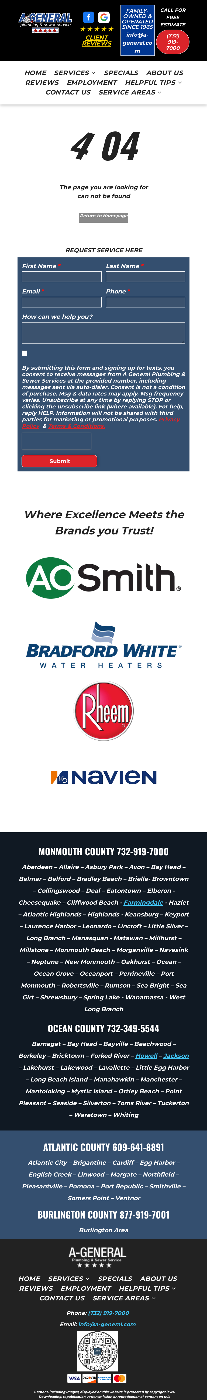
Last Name (122, 266)
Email (31, 291)
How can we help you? (57, 316)
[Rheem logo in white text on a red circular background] (103, 690)
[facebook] (88, 18)
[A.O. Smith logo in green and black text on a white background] (103, 557)
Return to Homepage (103, 215)
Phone (116, 291)
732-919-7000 (143, 831)
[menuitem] (35, 73)
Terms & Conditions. (76, 426)
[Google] (104, 18)
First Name (39, 266)
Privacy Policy (141, 1381)
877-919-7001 (145, 1194)
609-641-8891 (138, 1126)
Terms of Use (116, 1381)
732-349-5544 (133, 1008)
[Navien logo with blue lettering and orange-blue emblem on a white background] (103, 757)
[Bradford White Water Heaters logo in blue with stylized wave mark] (103, 624)
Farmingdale (143, 882)
